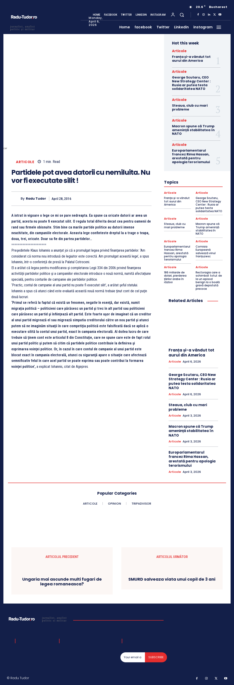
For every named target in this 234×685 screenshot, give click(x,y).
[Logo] (38, 619)
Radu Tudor (36, 199)
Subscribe (156, 657)
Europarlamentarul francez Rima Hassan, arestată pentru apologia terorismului (191, 156)
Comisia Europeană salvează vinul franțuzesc (206, 251)
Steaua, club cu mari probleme (190, 107)
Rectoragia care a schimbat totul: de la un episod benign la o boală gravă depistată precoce (209, 280)
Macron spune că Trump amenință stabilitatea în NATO (193, 130)
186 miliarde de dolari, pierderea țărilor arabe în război (175, 277)
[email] (132, 657)
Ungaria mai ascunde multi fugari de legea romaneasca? (62, 582)
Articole (25, 162)
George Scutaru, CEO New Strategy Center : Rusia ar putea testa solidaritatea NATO (191, 83)
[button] (181, 14)
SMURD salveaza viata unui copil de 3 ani (171, 579)
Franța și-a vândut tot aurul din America (191, 58)
